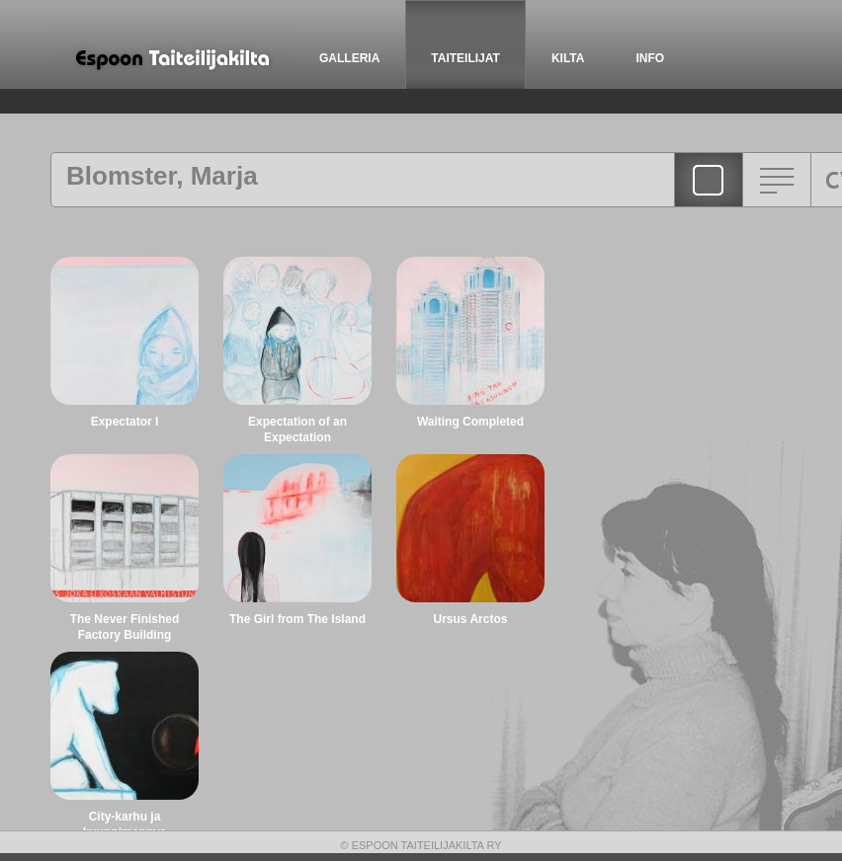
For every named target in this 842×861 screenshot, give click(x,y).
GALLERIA (349, 58)
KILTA (568, 58)
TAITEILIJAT (465, 58)
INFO (649, 58)
